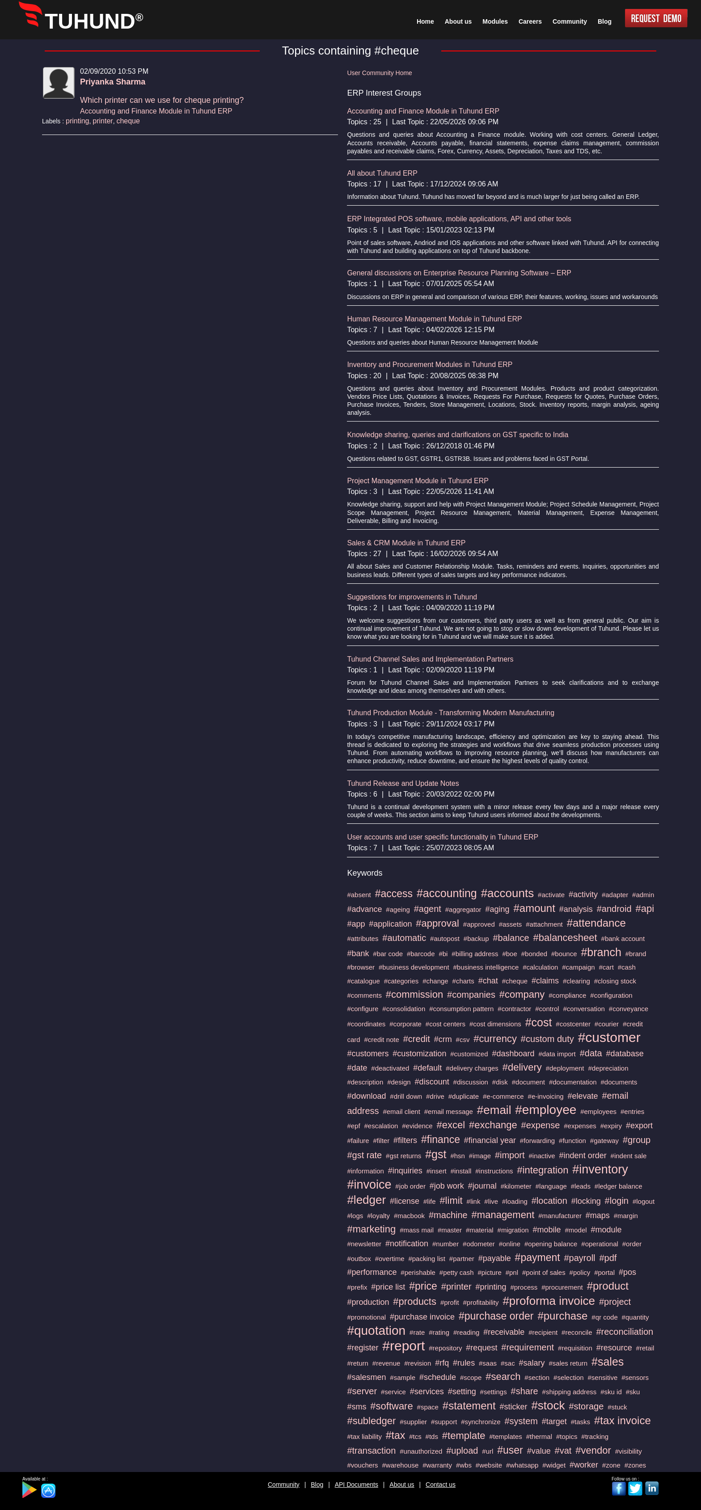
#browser (361, 967)
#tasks (580, 1422)
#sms (356, 1406)
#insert (437, 1171)
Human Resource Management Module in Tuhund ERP (434, 319)
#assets (510, 924)
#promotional (366, 1317)
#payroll (579, 1258)
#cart (606, 967)
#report (403, 1345)
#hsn (457, 1156)
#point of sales (544, 1272)
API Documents (356, 1484)
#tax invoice (622, 1420)
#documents (619, 1082)
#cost (538, 1022)
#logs (355, 1215)
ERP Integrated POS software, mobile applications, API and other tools (459, 219)
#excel (451, 1124)
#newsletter (364, 1244)
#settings (493, 1392)
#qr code (604, 1317)
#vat (563, 1450)
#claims (545, 980)
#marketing (371, 1229)
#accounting (447, 893)
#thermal (539, 1436)
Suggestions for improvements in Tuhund (412, 597)
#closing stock (615, 981)
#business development (414, 967)
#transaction (371, 1450)
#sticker (513, 1406)
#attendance (596, 923)
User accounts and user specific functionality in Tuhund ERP (442, 837)
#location (549, 1201)
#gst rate (364, 1155)
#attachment (544, 924)
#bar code (388, 953)
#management (503, 1214)
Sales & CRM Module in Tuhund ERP (406, 543)
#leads (581, 1186)
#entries (632, 1111)
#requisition (575, 1348)
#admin (643, 894)
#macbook (409, 1215)
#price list (388, 1286)
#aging (498, 909)
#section (536, 1377)
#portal (604, 1272)
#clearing (576, 981)
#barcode (421, 953)
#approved (479, 924)
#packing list (426, 1258)
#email (494, 1110)
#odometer (479, 1244)
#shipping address (569, 1392)
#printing (490, 1286)
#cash (627, 967)
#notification (406, 1243)
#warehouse (400, 1465)
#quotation (376, 1330)
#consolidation (403, 1008)
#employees (598, 1111)
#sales (607, 1361)
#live (491, 1201)
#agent (427, 909)
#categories (401, 981)
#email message (448, 1111)
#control (547, 1008)
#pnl (512, 1272)
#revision (417, 1363)
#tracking (594, 1436)
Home (425, 21)
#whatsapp (522, 1465)
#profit (449, 1302)
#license (404, 1201)
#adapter (615, 894)
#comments (364, 995)
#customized (469, 1054)
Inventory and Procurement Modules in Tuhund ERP (429, 364)
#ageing (398, 909)
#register (362, 1347)
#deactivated (390, 1068)
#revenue (386, 1363)
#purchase (562, 1316)
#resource (614, 1347)
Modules (495, 21)
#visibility (628, 1451)
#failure (358, 1140)
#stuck (617, 1407)
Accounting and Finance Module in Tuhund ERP (156, 111)
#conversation (584, 1008)
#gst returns (403, 1156)
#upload (462, 1450)
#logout (644, 1201)
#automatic (404, 938)
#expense (540, 1125)
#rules (464, 1362)
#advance (364, 909)
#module (606, 1229)
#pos (627, 1272)
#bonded (534, 953)
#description (365, 1082)
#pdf (608, 1258)
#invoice (369, 1184)
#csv (463, 1039)
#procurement (562, 1287)
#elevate (583, 1096)
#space (428, 1407)
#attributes (362, 938)
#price (423, 1286)
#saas (488, 1363)
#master (450, 1230)
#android (614, 909)
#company (522, 994)
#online (509, 1244)
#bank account (623, 938)
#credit (416, 1039)
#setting (462, 1391)
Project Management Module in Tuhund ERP (418, 481)
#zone (611, 1465)
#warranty (437, 1465)
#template (464, 1435)
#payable (494, 1258)
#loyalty (378, 1215)
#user (510, 1450)
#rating (439, 1332)
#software (391, 1406)
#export (639, 1125)
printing (77, 121)
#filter (381, 1140)
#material (480, 1230)
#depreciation (608, 1068)
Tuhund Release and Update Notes (403, 783)
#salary (532, 1362)
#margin (626, 1215)
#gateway (604, 1140)
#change (435, 981)
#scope (470, 1377)
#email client (401, 1111)
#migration (513, 1230)
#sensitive (603, 1377)
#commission (414, 994)
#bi (443, 953)
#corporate (405, 1024)
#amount (534, 908)
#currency (495, 1038)
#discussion (470, 1082)
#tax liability (364, 1436)
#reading (466, 1332)
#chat (488, 980)
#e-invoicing (546, 1096)
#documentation (573, 1082)
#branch (601, 952)
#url (487, 1451)
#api (644, 908)
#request (481, 1347)
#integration (542, 1170)
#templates (505, 1436)
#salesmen (366, 1377)
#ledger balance (618, 1186)
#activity (583, 894)
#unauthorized (421, 1451)
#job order (410, 1186)
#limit (450, 1200)
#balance (511, 938)
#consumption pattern (461, 1008)
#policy (580, 1272)
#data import (556, 1054)
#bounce (564, 953)
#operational (599, 1244)
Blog (317, 1484)
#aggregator (463, 909)
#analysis (576, 909)
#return (357, 1363)
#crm (443, 1039)
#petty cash (456, 1272)
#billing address (475, 953)
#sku (633, 1392)
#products (414, 1301)
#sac (508, 1363)
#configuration (611, 995)
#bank (358, 953)
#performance (372, 1272)
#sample (402, 1377)
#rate (417, 1332)
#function (572, 1140)
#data (591, 1053)
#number (445, 1244)
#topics (567, 1436)
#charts (463, 981)
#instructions (494, 1171)
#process (523, 1287)
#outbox (359, 1258)
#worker (584, 1464)
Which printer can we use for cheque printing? (162, 100)
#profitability (480, 1302)
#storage (586, 1406)
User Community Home (379, 72)
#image (480, 1156)
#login (617, 1201)
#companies (471, 995)
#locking (586, 1201)
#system (520, 1421)
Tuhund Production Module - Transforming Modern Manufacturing (450, 713)
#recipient (542, 1332)
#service (393, 1392)
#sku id (611, 1392)
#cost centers (445, 1024)
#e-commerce (503, 1096)
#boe (509, 953)
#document (528, 1082)
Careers (530, 21)
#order (632, 1244)
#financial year (490, 1140)
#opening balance (550, 1244)
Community (284, 1484)
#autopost (445, 938)
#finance (440, 1139)
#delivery (522, 1067)
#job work (447, 1185)
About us (401, 1484)
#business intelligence (486, 967)
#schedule (437, 1377)
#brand (635, 953)
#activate (551, 894)
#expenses (580, 1126)
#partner (461, 1258)
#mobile (546, 1229)
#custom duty (547, 1039)
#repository (445, 1348)
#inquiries (405, 1170)
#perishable (418, 1272)
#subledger (371, 1420)
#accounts (507, 893)
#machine (448, 1215)
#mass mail (417, 1230)
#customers (368, 1053)
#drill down (406, 1096)
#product (608, 1286)
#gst (435, 1154)
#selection (568, 1377)
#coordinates (366, 1024)
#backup (476, 938)
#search (503, 1376)
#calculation (540, 967)
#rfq (442, 1362)
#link (474, 1201)
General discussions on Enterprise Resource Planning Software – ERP (459, 273)
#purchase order (496, 1316)
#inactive (541, 1156)
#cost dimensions (495, 1024)
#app (356, 923)
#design (399, 1082)
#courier (607, 1024)
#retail (645, 1348)
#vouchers (362, 1465)
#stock (548, 1405)
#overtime (390, 1258)
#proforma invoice (549, 1301)
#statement (469, 1406)
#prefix (357, 1287)
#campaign (578, 967)
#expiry (611, 1126)
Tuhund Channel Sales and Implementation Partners (430, 659)
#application (390, 923)
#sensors (635, 1377)
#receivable (503, 1332)
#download (366, 1096)
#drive (435, 1096)
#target (554, 1421)
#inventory (600, 1169)
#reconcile (577, 1332)
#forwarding (537, 1140)
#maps (598, 1215)
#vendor (593, 1450)
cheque (128, 121)
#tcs (415, 1436)
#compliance (567, 995)
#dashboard (513, 1053)
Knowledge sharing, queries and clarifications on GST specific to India (457, 435)
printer (103, 121)
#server (362, 1391)
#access (394, 893)
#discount (432, 1081)
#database (625, 1053)
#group (636, 1140)
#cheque (515, 981)
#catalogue (363, 981)
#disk (500, 1082)
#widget (554, 1465)
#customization (419, 1053)
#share (524, 1391)
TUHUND (94, 21)
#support (444, 1422)
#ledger (366, 1199)
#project (615, 1302)
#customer (609, 1037)
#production (368, 1302)
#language (551, 1186)
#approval (437, 923)
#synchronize (480, 1422)
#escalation (381, 1126)
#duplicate (463, 1096)
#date (357, 1067)
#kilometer (516, 1186)
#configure (362, 1008)
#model (576, 1230)
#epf (353, 1126)
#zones (635, 1465)
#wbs (464, 1465)
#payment (537, 1257)
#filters (405, 1140)
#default (427, 1067)
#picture (489, 1272)
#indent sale (629, 1156)
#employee (545, 1110)
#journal (482, 1185)
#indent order (583, 1155)
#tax (395, 1435)
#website (489, 1465)
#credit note (381, 1039)
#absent (359, 894)
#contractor (514, 1008)
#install (461, 1171)
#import (510, 1155)
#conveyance (628, 1008)
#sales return (568, 1363)
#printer (456, 1286)
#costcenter (573, 1024)
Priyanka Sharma (112, 81)
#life (429, 1201)
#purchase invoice (422, 1316)
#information (365, 1171)
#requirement (527, 1347)
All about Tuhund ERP (382, 173)
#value (539, 1451)
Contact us (441, 1484)
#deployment (565, 1068)
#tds (432, 1436)
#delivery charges (472, 1068)
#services (427, 1391)
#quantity (635, 1317)
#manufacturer (560, 1215)
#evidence (417, 1126)
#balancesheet (565, 937)
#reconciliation (624, 1332)
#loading (515, 1201)
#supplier (413, 1422)
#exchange (493, 1124)
